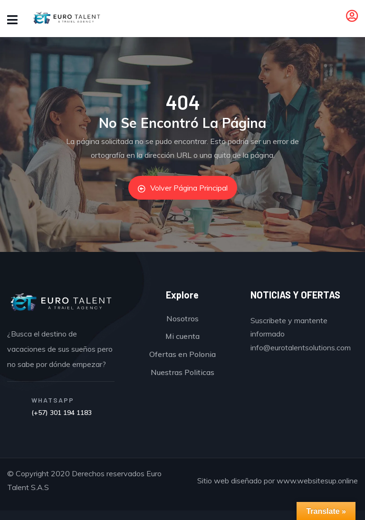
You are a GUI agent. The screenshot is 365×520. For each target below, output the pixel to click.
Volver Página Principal (183, 188)
